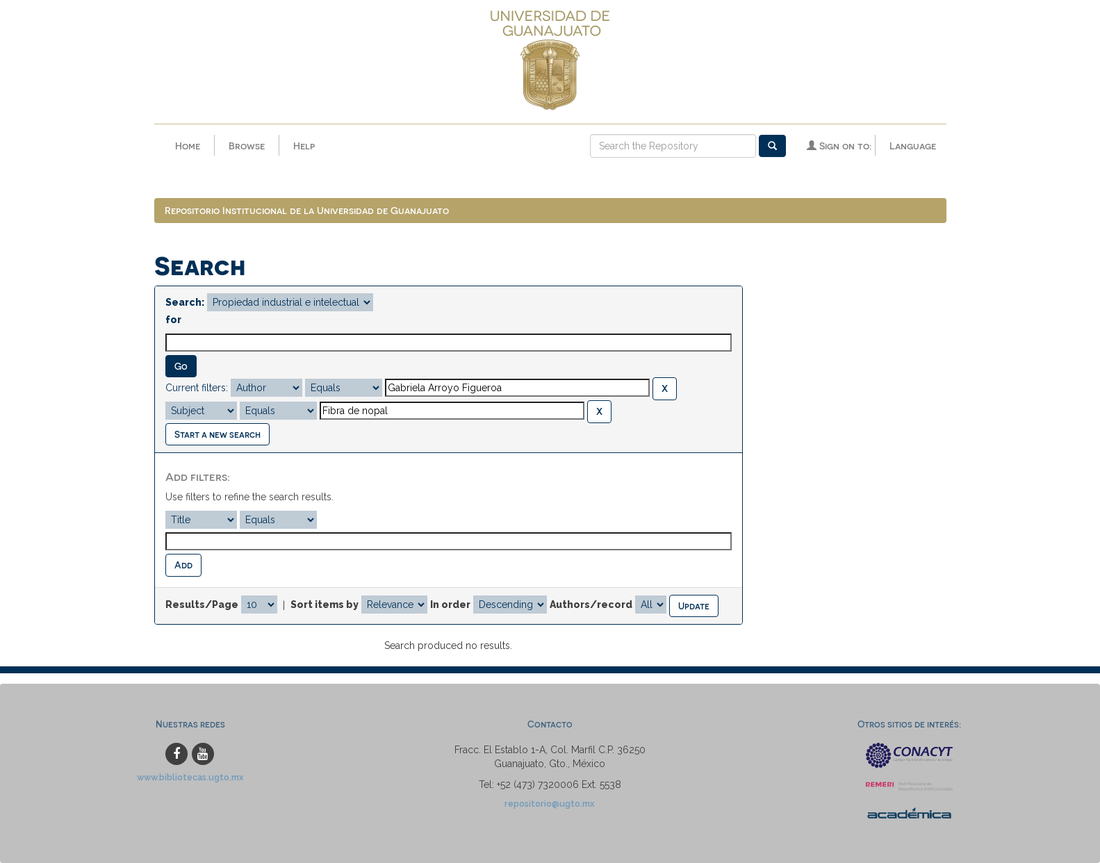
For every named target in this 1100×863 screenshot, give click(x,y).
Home (187, 145)
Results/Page (201, 604)
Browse (247, 145)
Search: (184, 302)
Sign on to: (839, 145)
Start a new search (217, 434)
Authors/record (591, 604)
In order (450, 604)
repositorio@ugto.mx (549, 803)
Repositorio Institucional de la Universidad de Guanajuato (307, 210)
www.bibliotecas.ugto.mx (190, 777)
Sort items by (324, 604)
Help (304, 145)
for (173, 319)
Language (912, 145)
